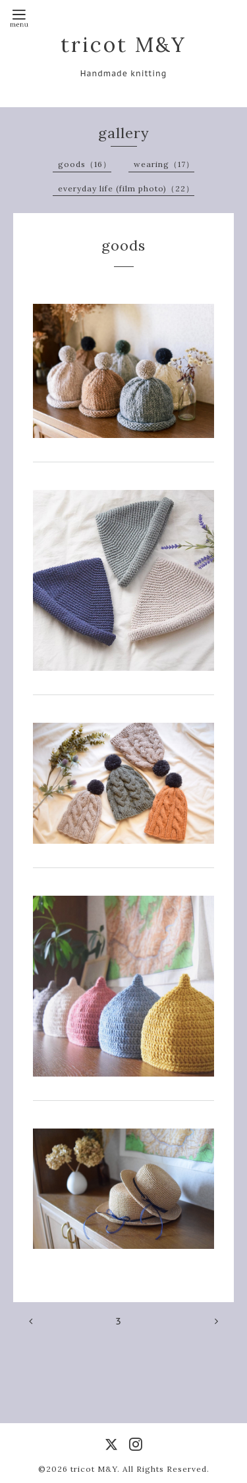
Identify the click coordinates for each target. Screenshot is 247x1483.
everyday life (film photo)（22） (126, 188)
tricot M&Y (123, 44)
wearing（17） (164, 164)
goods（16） (84, 164)
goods (123, 245)
